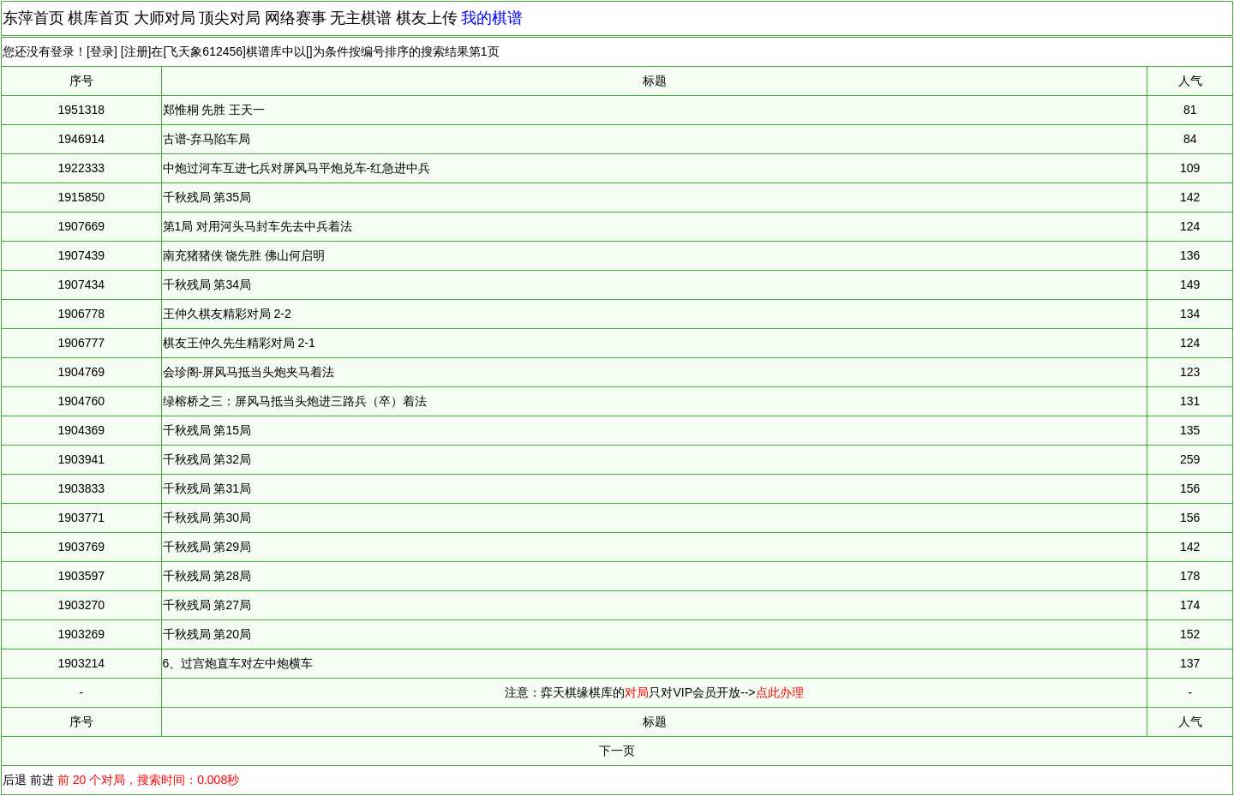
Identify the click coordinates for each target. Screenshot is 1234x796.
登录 (102, 51)
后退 (15, 780)
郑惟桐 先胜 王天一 (214, 110)
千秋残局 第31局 (207, 488)
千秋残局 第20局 (207, 634)
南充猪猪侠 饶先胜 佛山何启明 (244, 255)
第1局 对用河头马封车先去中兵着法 (258, 226)
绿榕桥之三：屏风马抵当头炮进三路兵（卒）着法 (295, 401)
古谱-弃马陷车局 (207, 139)
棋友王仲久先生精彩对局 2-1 (239, 343)
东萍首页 (33, 18)
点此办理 (780, 692)
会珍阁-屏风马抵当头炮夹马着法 (249, 372)
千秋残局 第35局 (207, 197)
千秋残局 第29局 (207, 547)
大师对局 (164, 18)
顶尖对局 (230, 18)
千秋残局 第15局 (207, 430)
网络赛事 (295, 18)
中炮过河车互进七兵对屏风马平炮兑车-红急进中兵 (297, 168)
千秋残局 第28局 (207, 576)
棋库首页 (98, 18)
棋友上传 (427, 18)
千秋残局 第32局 (207, 459)
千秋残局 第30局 (207, 517)
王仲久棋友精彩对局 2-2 (227, 313)
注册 (136, 51)
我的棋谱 (492, 18)
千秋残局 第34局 (207, 284)
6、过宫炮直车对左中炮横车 (238, 663)
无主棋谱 (361, 18)
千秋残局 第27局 (207, 605)
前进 (42, 780)
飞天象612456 (204, 51)
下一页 (617, 750)
